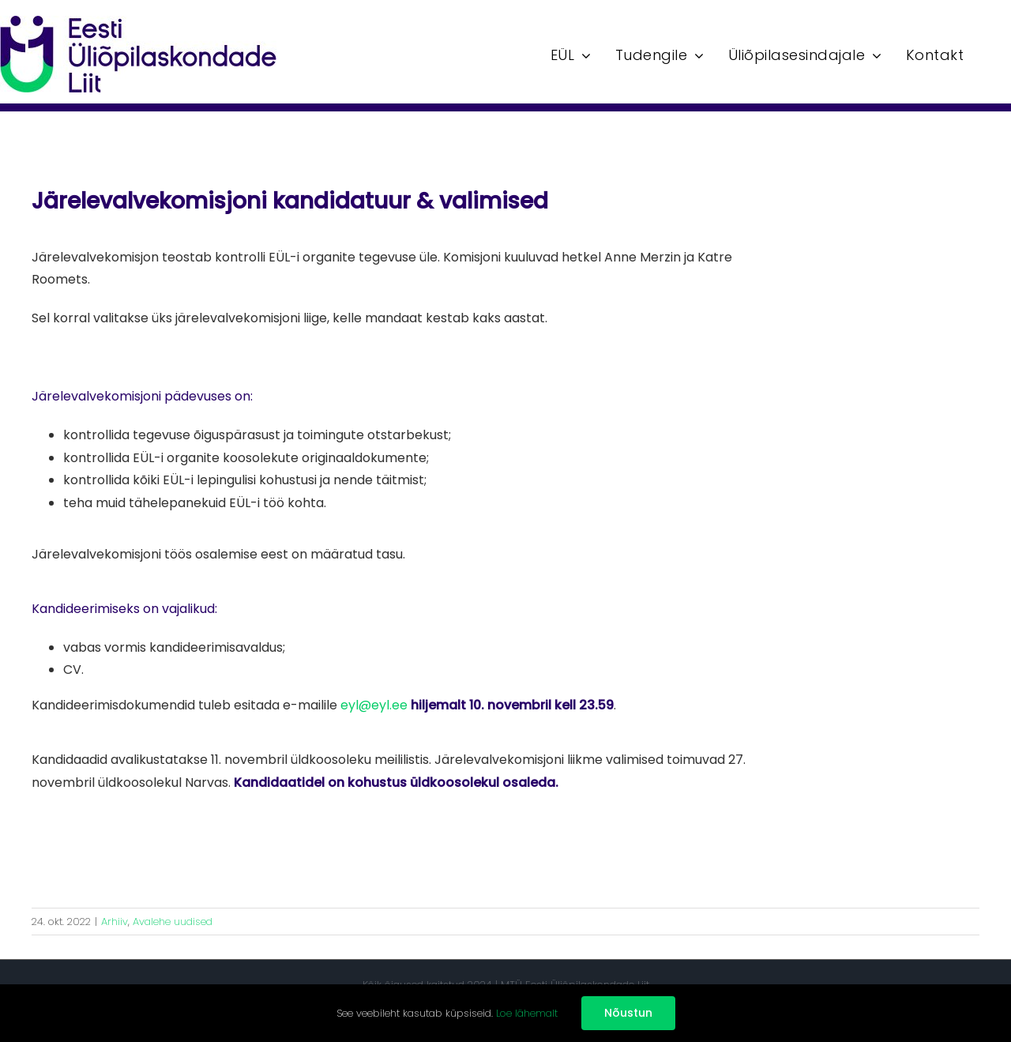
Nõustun (628, 1013)
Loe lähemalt (527, 1013)
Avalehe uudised (172, 921)
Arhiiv (114, 921)
